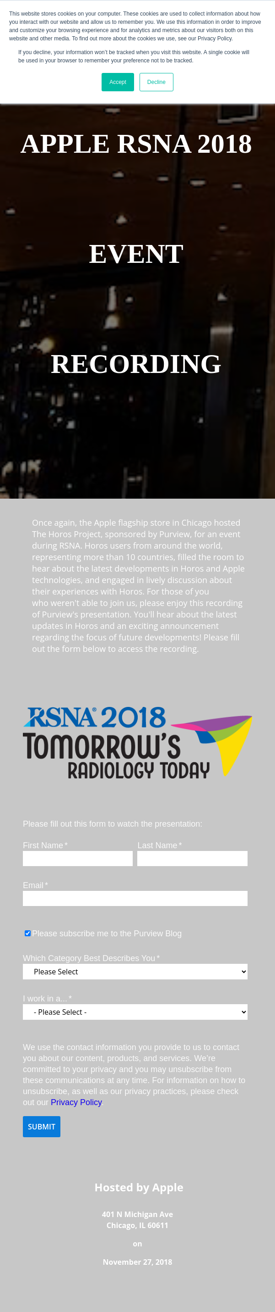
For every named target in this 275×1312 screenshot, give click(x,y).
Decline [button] (156, 82)
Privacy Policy (76, 1102)
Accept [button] (117, 82)
